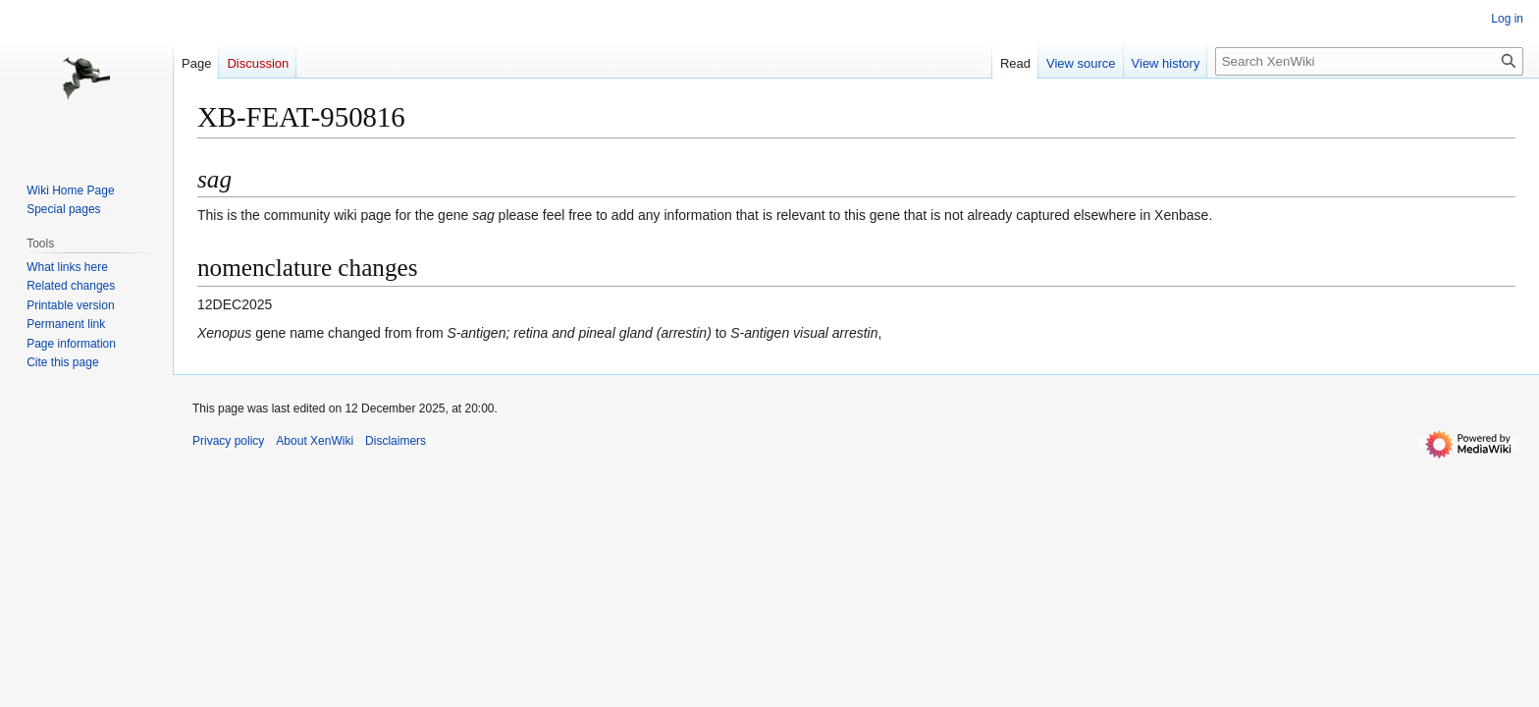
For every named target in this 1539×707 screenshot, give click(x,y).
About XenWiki (314, 441)
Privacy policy (228, 441)
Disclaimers (395, 441)
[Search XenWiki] (1369, 61)
